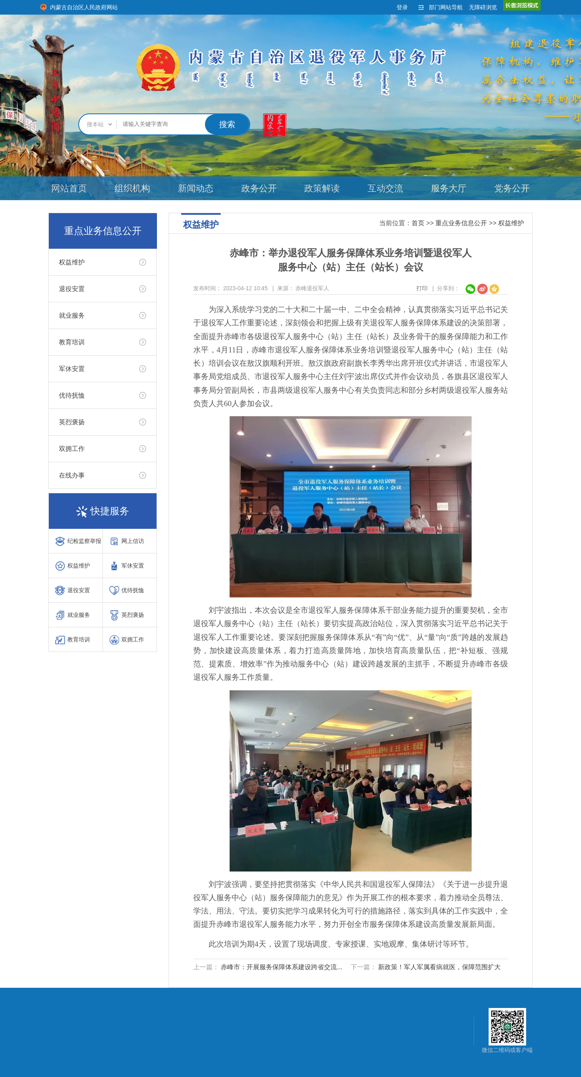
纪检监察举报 (78, 541)
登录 (402, 7)
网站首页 (69, 188)
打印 (422, 288)
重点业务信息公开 (461, 223)
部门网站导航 (446, 7)
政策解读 (322, 188)
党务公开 (512, 188)
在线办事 (72, 475)
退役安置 (72, 288)
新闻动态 (195, 188)
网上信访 (126, 541)
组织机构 (132, 188)
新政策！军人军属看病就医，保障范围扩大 (439, 967)
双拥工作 (72, 448)
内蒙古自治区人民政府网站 (84, 7)
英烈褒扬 (72, 422)
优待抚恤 (72, 395)
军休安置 (72, 368)
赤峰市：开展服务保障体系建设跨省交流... (281, 967)
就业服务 (72, 315)
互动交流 (385, 188)
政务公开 (259, 188)
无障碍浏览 (483, 7)
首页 (418, 223)
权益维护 (72, 262)
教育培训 (72, 342)
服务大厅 (448, 188)
